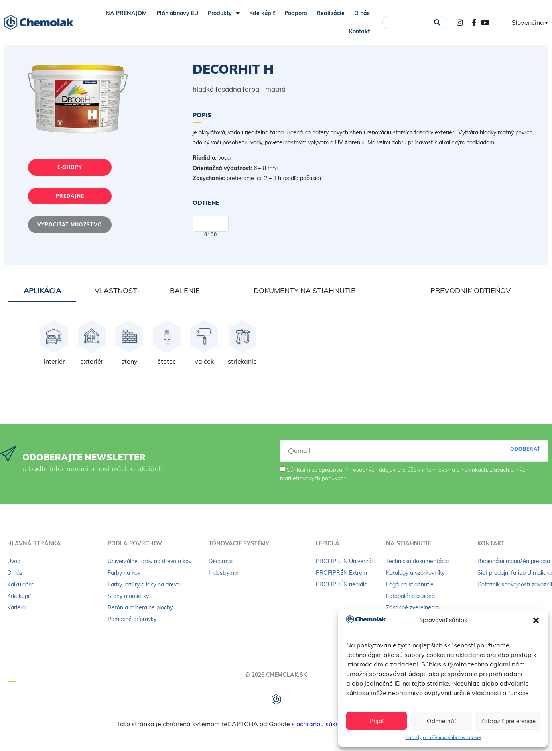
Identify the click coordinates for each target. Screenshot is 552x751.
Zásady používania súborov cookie (443, 737)
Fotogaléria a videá (410, 596)
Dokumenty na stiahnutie (304, 290)
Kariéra (16, 607)
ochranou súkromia (324, 724)
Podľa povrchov (137, 543)
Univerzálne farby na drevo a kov (149, 561)
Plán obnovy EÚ (177, 13)
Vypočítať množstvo (69, 225)
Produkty (224, 13)
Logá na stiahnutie (410, 584)
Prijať (376, 721)
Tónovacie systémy (241, 543)
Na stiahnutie (410, 543)
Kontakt (359, 31)
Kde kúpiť (262, 13)
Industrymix (223, 572)
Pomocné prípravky (132, 619)
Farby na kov (124, 572)
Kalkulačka (20, 584)
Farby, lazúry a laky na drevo (144, 584)
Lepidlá (329, 543)
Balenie (185, 290)
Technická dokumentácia (417, 561)
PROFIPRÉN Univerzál (344, 561)
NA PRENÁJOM (126, 13)
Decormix (221, 561)
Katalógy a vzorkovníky (415, 572)
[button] (536, 620)
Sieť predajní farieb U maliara (514, 572)
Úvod (13, 561)
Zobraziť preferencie (508, 721)
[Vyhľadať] (437, 22)
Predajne (70, 196)
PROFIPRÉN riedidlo (341, 584)
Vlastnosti (117, 290)
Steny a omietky (128, 596)
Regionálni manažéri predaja (513, 561)
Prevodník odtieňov (470, 290)
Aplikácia (42, 290)
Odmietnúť (441, 721)
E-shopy (69, 167)
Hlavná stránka (36, 543)
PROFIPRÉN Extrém (341, 572)
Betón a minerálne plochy (140, 607)
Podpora (295, 13)
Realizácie (331, 13)
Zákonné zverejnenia (412, 607)
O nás (362, 13)
